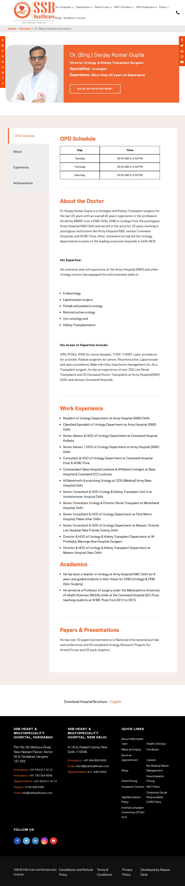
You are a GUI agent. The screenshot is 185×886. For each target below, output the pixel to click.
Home (12, 29)
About (17, 151)
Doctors (25, 29)
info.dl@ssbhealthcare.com (88, 766)
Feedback (153, 749)
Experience (21, 167)
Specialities (84, 7)
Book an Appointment (95, 89)
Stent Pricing (129, 781)
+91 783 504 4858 (33, 775)
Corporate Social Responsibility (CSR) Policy (157, 797)
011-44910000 (97, 772)
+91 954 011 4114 (33, 770)
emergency (2, 61)
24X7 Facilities (124, 7)
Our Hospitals (64, 7)
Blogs (58, 18)
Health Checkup (156, 744)
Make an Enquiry (131, 749)
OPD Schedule (24, 136)
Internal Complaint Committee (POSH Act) (133, 812)
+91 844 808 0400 (87, 760)
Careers (151, 760)
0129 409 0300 (29, 787)
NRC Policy (153, 787)
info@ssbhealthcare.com (33, 793)
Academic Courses (74, 18)
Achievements (23, 183)
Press (163, 7)
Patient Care (103, 7)
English (115, 701)
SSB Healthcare (146, 7)
